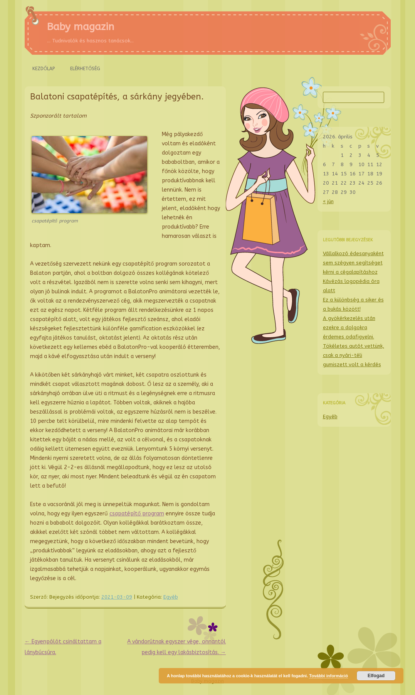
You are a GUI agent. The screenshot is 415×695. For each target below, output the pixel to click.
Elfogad (376, 675)
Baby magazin (80, 27)
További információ (328, 675)
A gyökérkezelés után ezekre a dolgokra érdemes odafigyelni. (349, 327)
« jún (328, 201)
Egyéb (170, 597)
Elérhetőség (85, 68)
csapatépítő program (136, 513)
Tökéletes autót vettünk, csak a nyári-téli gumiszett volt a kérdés (353, 355)
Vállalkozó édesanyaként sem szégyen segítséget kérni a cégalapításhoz (353, 263)
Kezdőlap (43, 68)
